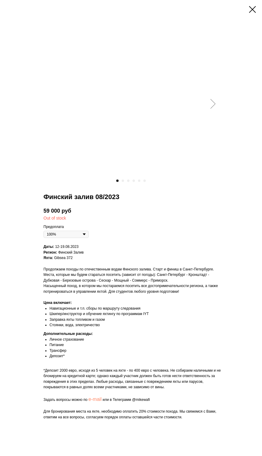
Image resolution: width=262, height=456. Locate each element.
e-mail (95, 399)
